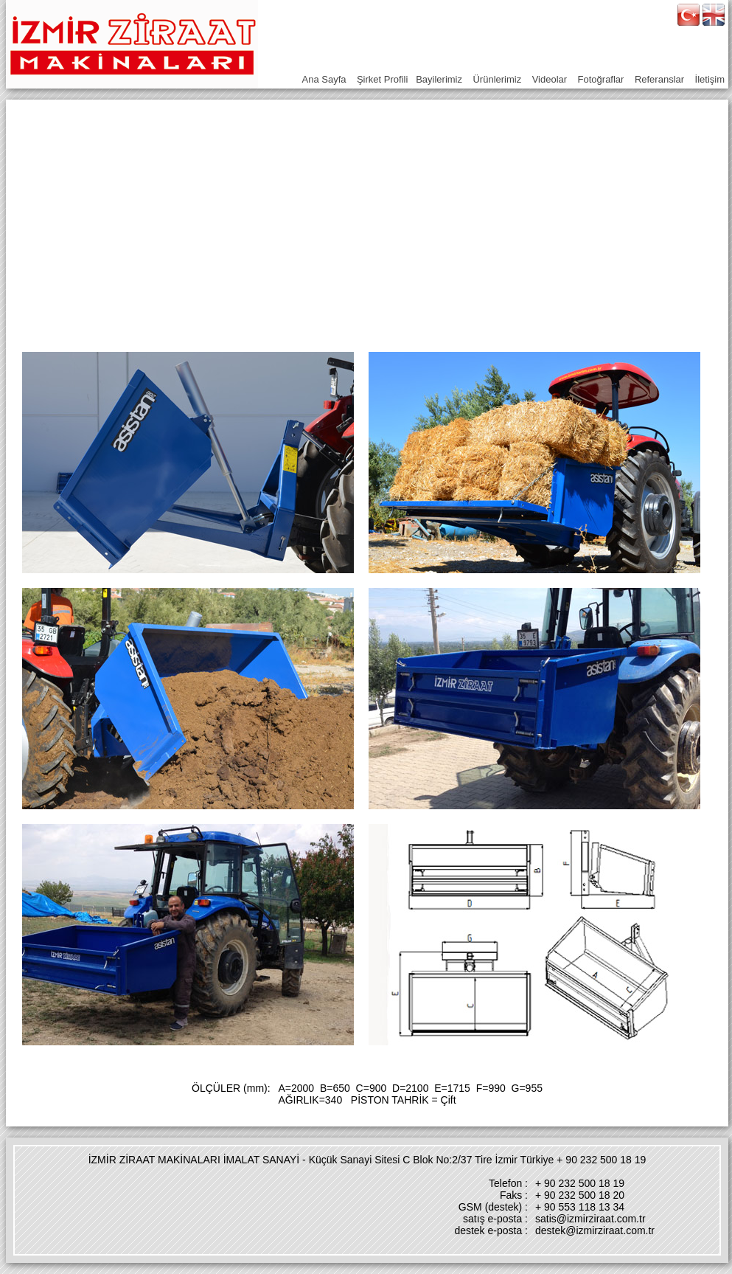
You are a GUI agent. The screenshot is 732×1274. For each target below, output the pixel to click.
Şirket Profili (382, 79)
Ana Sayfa (324, 79)
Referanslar (659, 79)
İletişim (710, 79)
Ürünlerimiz (497, 79)
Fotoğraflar (601, 79)
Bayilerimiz (439, 79)
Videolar (549, 79)
